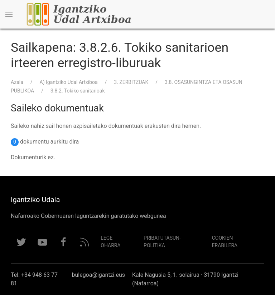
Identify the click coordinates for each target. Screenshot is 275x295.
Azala (17, 82)
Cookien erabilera (225, 241)
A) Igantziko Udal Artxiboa (69, 82)
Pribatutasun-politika (162, 241)
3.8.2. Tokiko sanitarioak (77, 91)
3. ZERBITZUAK (131, 82)
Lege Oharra (110, 241)
